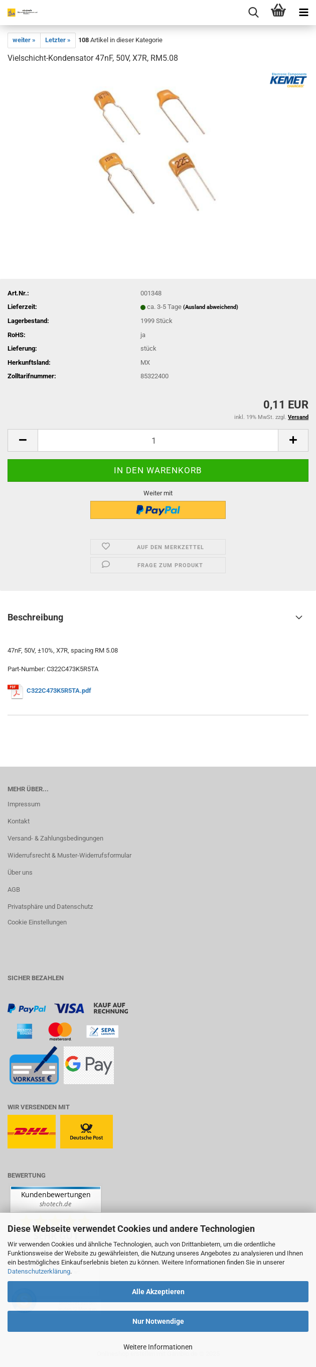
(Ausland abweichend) (210, 307)
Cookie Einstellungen (37, 922)
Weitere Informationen (158, 1347)
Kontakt (19, 821)
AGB (14, 889)
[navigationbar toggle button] (303, 12)
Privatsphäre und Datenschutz (50, 906)
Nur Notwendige (158, 1321)
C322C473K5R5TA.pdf (59, 690)
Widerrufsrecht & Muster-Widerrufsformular (69, 855)
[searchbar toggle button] (253, 12)
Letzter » (58, 40)
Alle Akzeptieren (158, 1292)
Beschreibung (35, 617)
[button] (23, 440)
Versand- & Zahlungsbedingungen (55, 838)
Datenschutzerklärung (39, 1271)
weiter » (24, 40)
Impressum (24, 804)
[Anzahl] (158, 440)
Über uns (20, 872)
